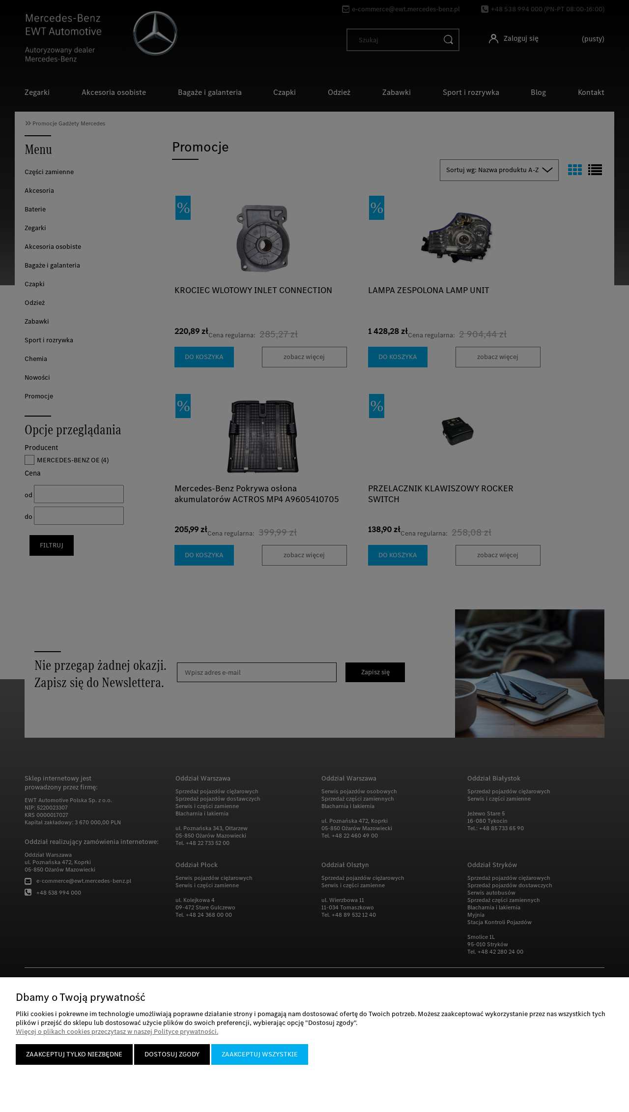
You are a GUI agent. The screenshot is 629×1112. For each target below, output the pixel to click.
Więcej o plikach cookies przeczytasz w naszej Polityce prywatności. (117, 1031)
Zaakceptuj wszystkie (260, 1054)
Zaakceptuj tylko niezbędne (74, 1054)
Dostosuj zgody (172, 1054)
